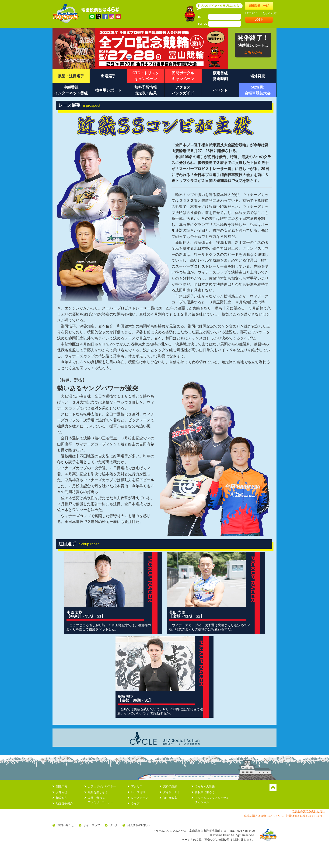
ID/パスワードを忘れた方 (260, 13)
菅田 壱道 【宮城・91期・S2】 (186, 614)
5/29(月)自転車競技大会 (258, 90)
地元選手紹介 (64, 803)
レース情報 (138, 792)
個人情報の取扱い (138, 825)
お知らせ (61, 792)
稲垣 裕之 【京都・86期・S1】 (135, 698)
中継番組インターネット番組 (71, 90)
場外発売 (257, 76)
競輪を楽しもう (98, 792)
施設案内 (61, 797)
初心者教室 (170, 797)
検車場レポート (108, 90)
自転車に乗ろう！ (206, 792)
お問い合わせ (65, 825)
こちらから (253, 52)
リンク (113, 825)
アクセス (136, 786)
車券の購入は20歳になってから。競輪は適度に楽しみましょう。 (284, 815)
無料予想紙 (170, 786)
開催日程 (61, 786)
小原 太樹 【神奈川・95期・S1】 (85, 614)
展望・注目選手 (71, 76)
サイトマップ (91, 825)
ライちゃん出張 (205, 786)
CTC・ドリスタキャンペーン (146, 76)
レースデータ (139, 797)
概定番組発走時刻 (220, 76)
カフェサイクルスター (102, 786)
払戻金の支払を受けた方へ (308, 811)
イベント (220, 90)
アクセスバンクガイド (183, 90)
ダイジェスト (171, 792)
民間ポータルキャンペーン (183, 76)
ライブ (135, 803)
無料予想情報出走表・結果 (145, 90)
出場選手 (108, 76)
